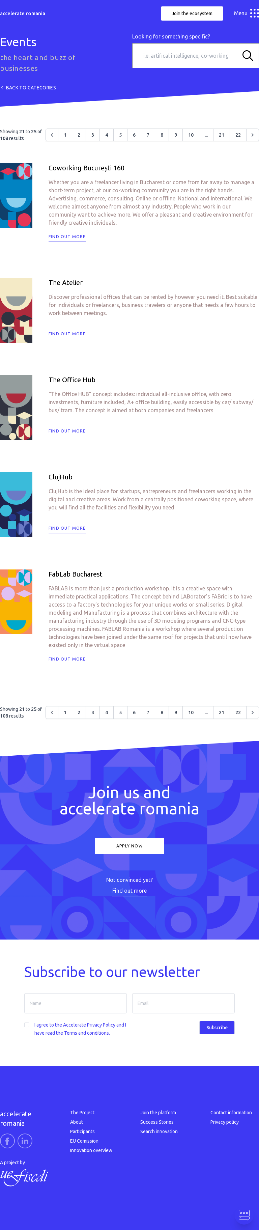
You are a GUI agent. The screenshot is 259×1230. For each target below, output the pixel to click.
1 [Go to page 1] (65, 135)
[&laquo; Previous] (52, 135)
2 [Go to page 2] (79, 135)
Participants (82, 1131)
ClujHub (61, 477)
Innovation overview (91, 1150)
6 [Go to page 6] (134, 135)
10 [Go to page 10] (191, 135)
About (76, 1122)
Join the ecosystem (192, 13)
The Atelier (66, 282)
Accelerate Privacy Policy (89, 1025)
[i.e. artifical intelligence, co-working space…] (185, 55)
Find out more (67, 236)
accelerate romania (22, 13)
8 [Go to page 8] (162, 135)
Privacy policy (224, 1122)
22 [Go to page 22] (238, 135)
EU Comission (84, 1141)
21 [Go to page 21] (221, 135)
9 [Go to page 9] (175, 135)
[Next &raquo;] (252, 135)
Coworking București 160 (86, 168)
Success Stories (157, 1122)
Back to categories (28, 87)
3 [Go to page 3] (92, 135)
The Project (82, 1112)
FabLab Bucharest (76, 574)
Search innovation (159, 1131)
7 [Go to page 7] (148, 135)
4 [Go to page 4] (106, 135)
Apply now (129, 846)
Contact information (231, 1112)
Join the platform (158, 1112)
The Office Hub (72, 380)
